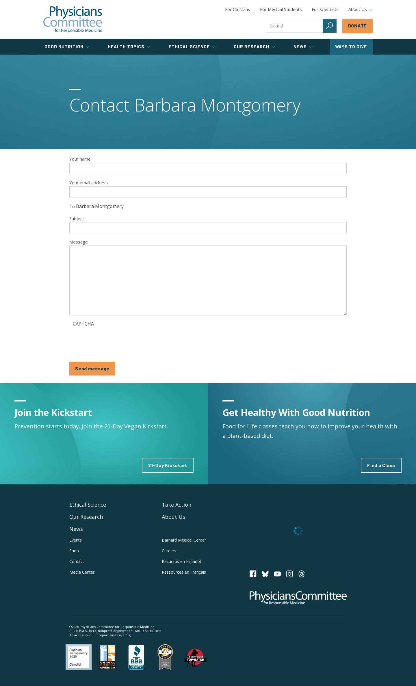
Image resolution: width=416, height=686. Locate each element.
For (281, 9)
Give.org (124, 635)
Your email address (88, 182)
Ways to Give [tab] (351, 46)
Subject (76, 218)
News (76, 528)
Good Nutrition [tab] (66, 46)
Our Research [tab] (254, 46)
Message (78, 242)
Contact (76, 561)
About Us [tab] (360, 9)
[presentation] (117, 340)
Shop (74, 550)
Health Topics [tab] (129, 46)
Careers (169, 550)
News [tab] (303, 46)
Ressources (184, 572)
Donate (357, 25)
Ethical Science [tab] (192, 46)
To (72, 206)
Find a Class (381, 465)
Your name (80, 159)
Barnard (184, 540)
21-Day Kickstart (167, 465)
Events (75, 540)
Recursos (181, 561)
